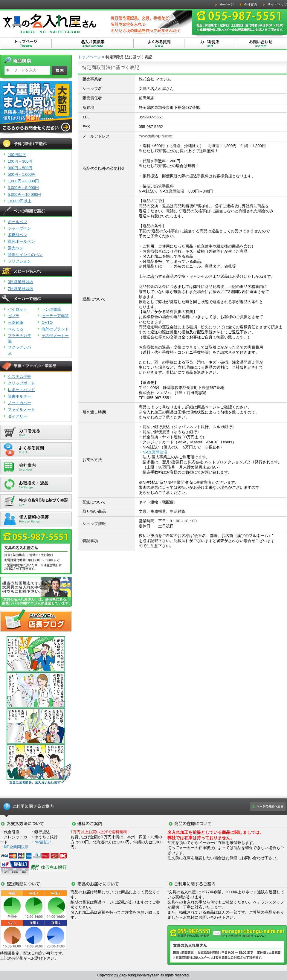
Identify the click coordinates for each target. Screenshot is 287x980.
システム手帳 (19, 376)
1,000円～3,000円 (23, 181)
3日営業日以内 (20, 282)
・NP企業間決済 (153, 452)
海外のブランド (55, 329)
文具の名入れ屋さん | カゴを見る (209, 43)
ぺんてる (15, 329)
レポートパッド (21, 389)
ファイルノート (21, 409)
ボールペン (17, 221)
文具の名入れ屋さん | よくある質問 (159, 43)
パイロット (17, 309)
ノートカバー (19, 403)
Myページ (226, 4)
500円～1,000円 (22, 174)
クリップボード (21, 383)
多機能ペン (17, 235)
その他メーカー (55, 335)
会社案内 (250, 4)
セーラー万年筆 (55, 316)
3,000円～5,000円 (23, 187)
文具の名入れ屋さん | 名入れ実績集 (93, 43)
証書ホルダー (19, 396)
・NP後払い (40, 842)
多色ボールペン (21, 241)
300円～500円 (20, 168)
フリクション (19, 261)
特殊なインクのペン (25, 254)
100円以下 (17, 154)
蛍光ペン (15, 248)
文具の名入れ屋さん (26, 43)
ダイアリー (17, 416)
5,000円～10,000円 (24, 194)
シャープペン (19, 228)
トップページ (89, 57)
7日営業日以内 (20, 288)
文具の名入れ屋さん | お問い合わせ (260, 43)
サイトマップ (277, 4)
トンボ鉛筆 (51, 309)
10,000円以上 (19, 201)
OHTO (47, 322)
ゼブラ (13, 316)
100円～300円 (20, 161)
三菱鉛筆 (15, 322)
